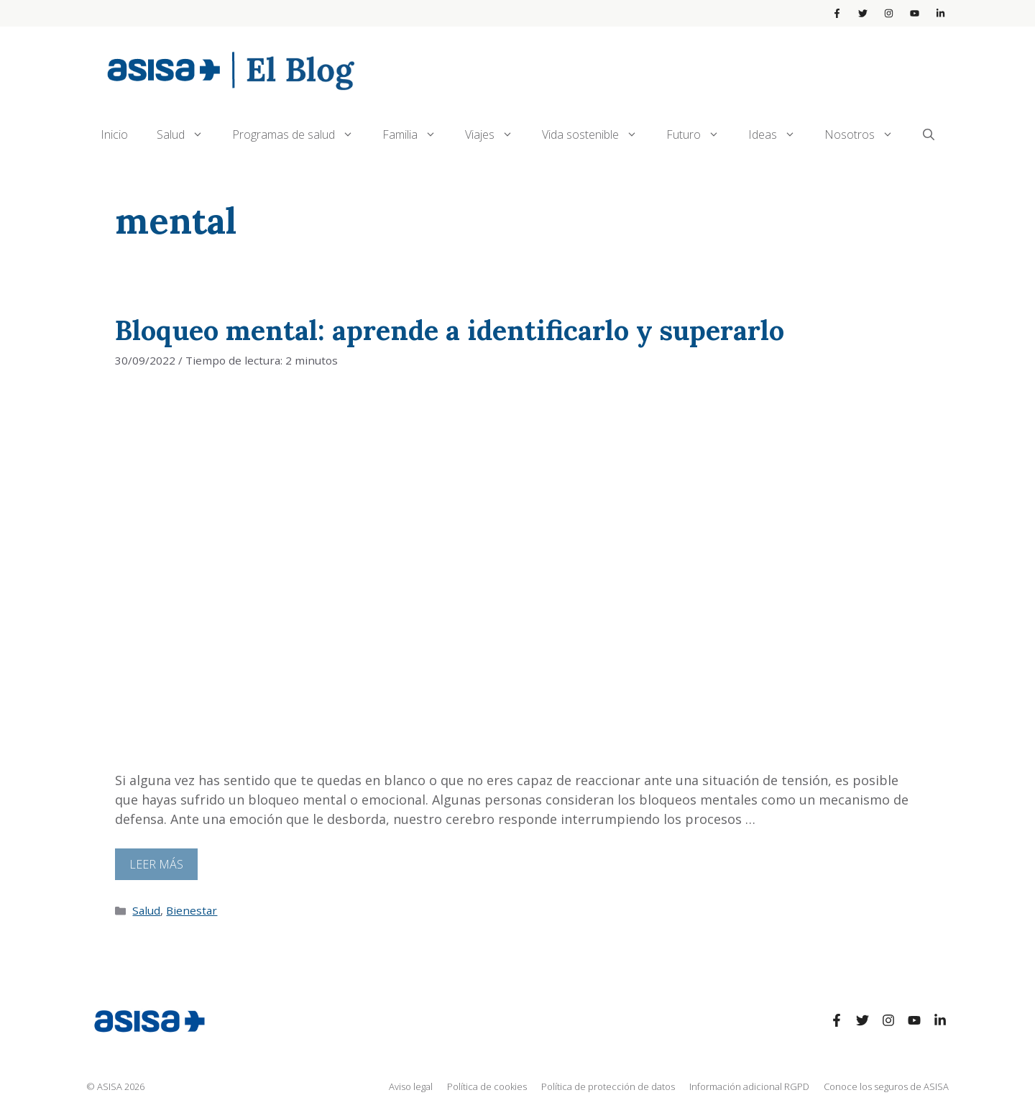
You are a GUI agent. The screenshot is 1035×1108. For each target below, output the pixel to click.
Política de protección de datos (608, 1086)
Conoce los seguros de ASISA (886, 1086)
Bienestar (191, 910)
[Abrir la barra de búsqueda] (928, 134)
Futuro (700, 134)
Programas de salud (300, 134)
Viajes (496, 134)
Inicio (114, 134)
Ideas (779, 134)
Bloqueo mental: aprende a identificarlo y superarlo (449, 330)
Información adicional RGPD (749, 1086)
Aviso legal (411, 1086)
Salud (187, 134)
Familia (416, 134)
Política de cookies (487, 1086)
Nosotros (866, 134)
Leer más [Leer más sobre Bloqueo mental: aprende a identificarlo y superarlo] (156, 864)
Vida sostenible (597, 134)
